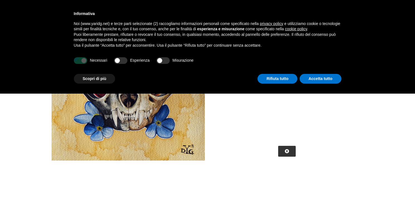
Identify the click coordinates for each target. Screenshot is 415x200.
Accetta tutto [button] (321, 78)
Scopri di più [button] (94, 78)
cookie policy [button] (296, 29)
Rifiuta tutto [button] (277, 78)
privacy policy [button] (271, 23)
